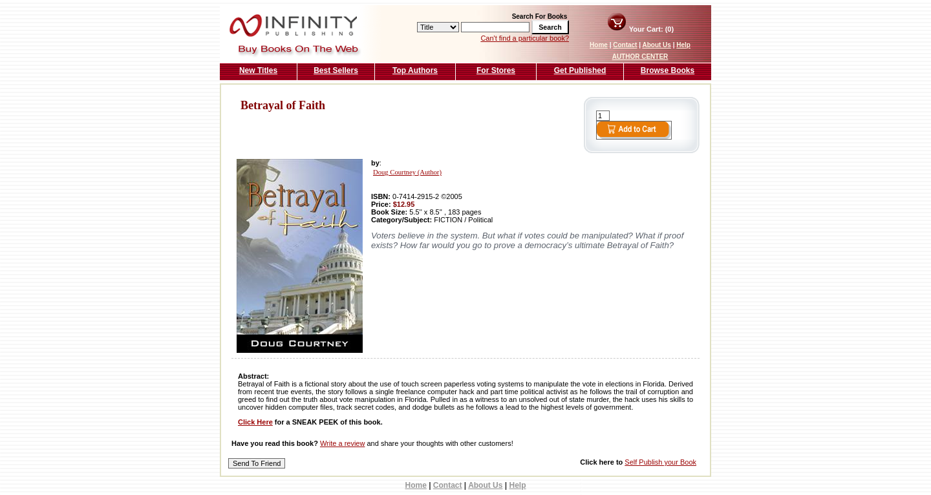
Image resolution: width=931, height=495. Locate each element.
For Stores (495, 70)
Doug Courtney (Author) (407, 172)
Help (683, 44)
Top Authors (415, 70)
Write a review (342, 443)
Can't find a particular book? (524, 38)
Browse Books (667, 70)
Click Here (255, 422)
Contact (625, 44)
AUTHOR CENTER (640, 56)
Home (599, 44)
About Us (656, 44)
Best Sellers (336, 70)
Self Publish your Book (660, 462)
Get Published (580, 70)
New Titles (258, 70)
